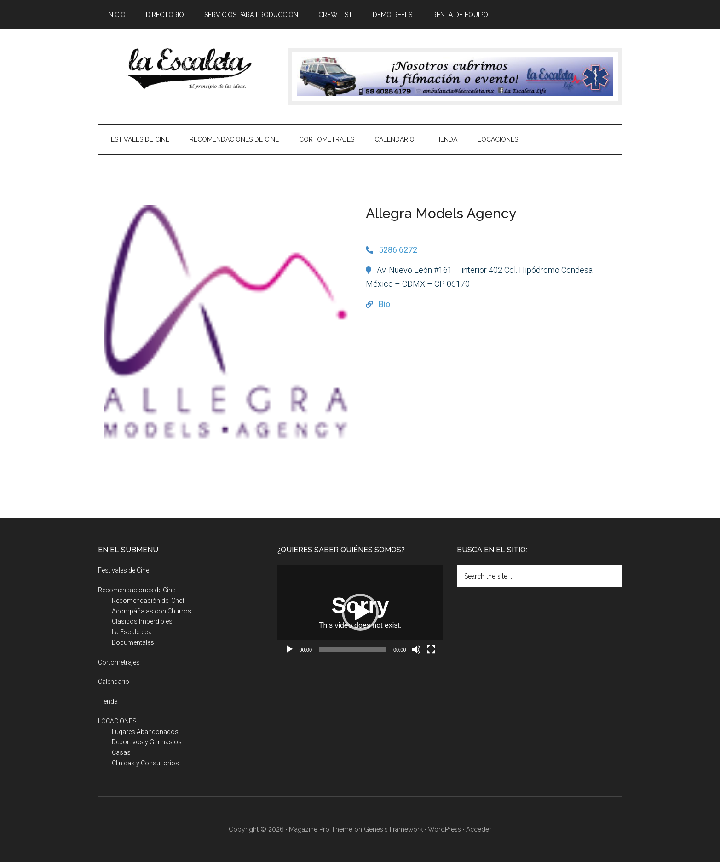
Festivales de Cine (123, 570)
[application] (360, 612)
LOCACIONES (117, 721)
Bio (384, 304)
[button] (360, 612)
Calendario (113, 681)
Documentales (133, 642)
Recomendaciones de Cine (136, 590)
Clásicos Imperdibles (142, 621)
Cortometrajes (119, 662)
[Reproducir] (289, 649)
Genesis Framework (393, 829)
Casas (121, 752)
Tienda (108, 701)
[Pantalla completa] (431, 649)
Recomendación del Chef (148, 600)
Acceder (478, 829)
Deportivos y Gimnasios (147, 742)
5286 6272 (398, 250)
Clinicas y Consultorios (145, 763)
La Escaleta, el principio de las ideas (185, 68)
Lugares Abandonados (145, 731)
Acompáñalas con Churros (151, 611)
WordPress (444, 829)
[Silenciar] (416, 649)
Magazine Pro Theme (320, 829)
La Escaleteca (132, 632)
